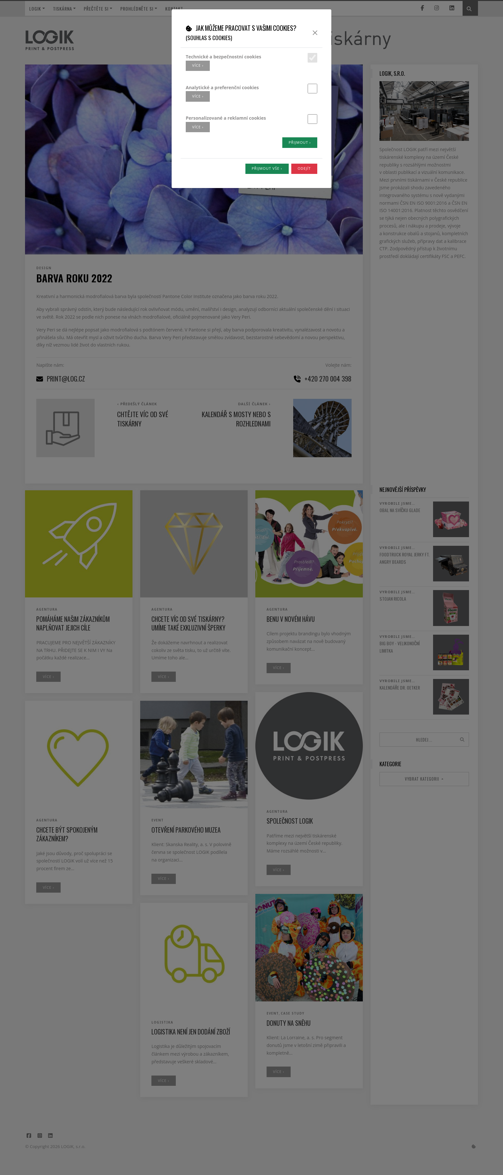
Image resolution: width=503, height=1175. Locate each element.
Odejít (304, 168)
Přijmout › (300, 142)
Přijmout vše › (267, 168)
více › (197, 65)
